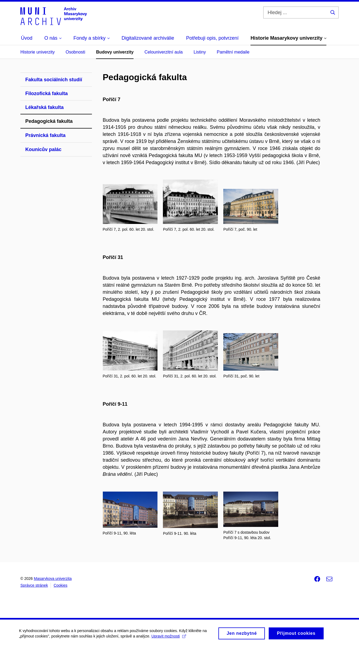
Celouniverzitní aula (163, 52)
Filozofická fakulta (46, 93)
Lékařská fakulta (44, 107)
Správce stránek (34, 585)
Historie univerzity (37, 52)
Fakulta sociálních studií (53, 79)
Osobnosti (75, 52)
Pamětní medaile (233, 52)
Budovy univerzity (115, 52)
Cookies (60, 585)
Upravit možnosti (168, 637)
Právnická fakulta (45, 135)
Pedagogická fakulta (49, 121)
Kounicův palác (43, 149)
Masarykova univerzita (53, 578)
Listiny (200, 52)
